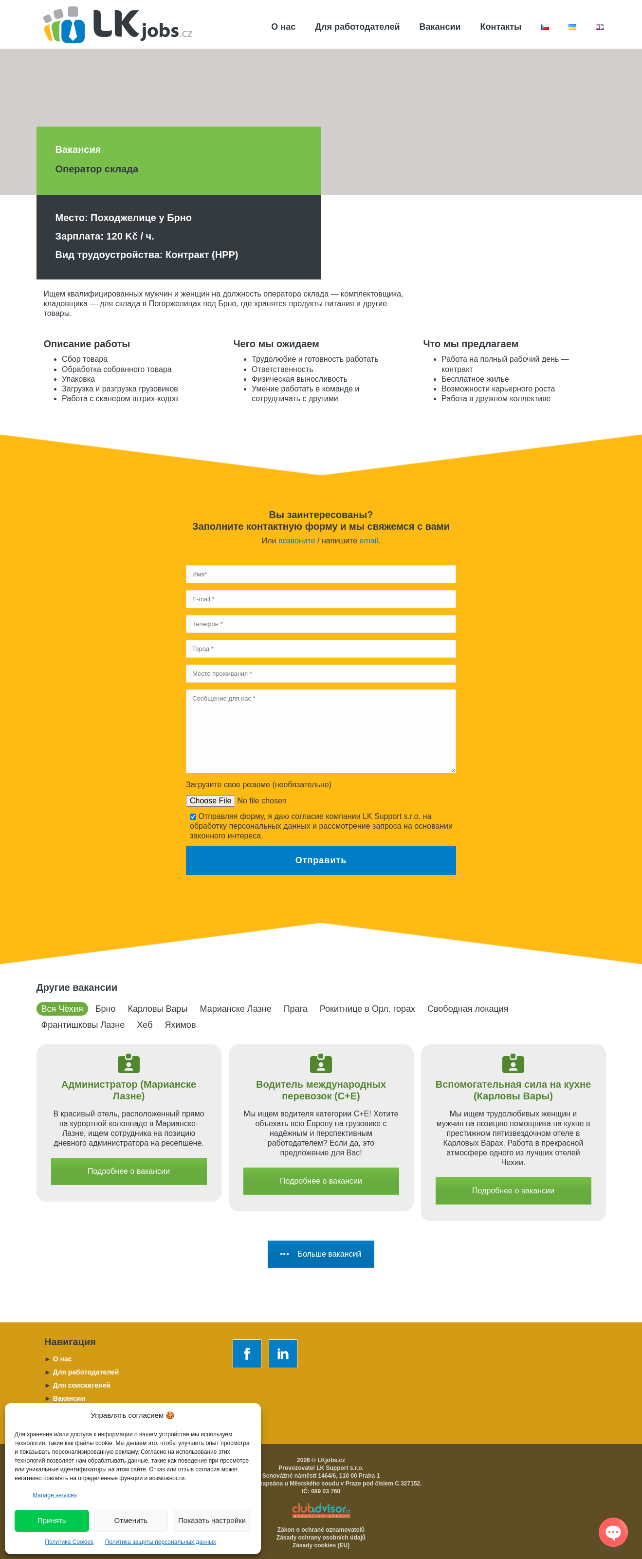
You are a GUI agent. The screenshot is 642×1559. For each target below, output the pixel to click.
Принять (51, 1520)
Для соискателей (77, 1385)
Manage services (55, 1495)
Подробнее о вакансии (129, 1171)
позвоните (296, 541)
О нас (283, 27)
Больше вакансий (320, 1254)
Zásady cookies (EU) (321, 1545)
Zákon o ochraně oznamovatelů (321, 1529)
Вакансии (440, 27)
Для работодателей (357, 27)
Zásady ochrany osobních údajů (321, 1537)
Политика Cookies (69, 1542)
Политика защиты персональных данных (160, 1542)
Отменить (131, 1520)
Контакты (501, 27)
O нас (58, 1359)
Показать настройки (212, 1520)
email (369, 541)
